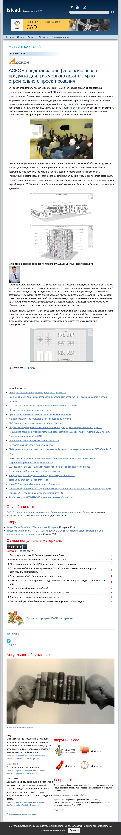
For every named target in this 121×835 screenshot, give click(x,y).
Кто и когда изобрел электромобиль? (29, 588)
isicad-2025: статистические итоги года (28, 480)
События (43, 37)
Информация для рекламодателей (21, 814)
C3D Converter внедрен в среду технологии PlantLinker (37, 423)
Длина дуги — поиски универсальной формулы (34, 597)
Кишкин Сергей (12, 764)
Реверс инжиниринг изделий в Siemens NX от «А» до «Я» (39, 592)
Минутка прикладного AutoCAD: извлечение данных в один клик (43, 564)
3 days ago (34, 759)
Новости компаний (25, 46)
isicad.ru (87, 785)
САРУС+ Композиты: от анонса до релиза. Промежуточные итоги (40, 512)
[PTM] (9, 736)
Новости (9, 37)
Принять (74, 830)
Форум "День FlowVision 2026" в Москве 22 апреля (32, 527)
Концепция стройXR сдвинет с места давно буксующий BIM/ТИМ (42, 475)
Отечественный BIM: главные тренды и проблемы (34, 471)
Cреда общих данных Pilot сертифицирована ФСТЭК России (40, 414)
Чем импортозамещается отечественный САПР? (34, 440)
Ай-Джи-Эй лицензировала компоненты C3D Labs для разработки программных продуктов (55, 427)
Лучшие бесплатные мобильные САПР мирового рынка (38, 559)
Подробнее (58, 810)
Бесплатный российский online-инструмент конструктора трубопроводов (47, 601)
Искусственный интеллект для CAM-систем (31, 445)
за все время (26, 551)
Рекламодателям (60, 37)
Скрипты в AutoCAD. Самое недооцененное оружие (36, 576)
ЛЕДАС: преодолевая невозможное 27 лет (30, 410)
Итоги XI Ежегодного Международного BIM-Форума (35, 484)
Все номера (13, 633)
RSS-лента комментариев (20, 727)
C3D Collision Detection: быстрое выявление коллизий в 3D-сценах (43, 405)
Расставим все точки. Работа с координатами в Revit (37, 555)
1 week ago (34, 773)
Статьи (20, 37)
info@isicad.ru (85, 795)
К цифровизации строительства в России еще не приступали (40, 419)
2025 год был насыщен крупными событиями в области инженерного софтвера (49, 467)
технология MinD (77, 108)
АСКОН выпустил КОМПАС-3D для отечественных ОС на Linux (41, 497)
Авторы (31, 37)
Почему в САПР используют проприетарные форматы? (37, 392)
